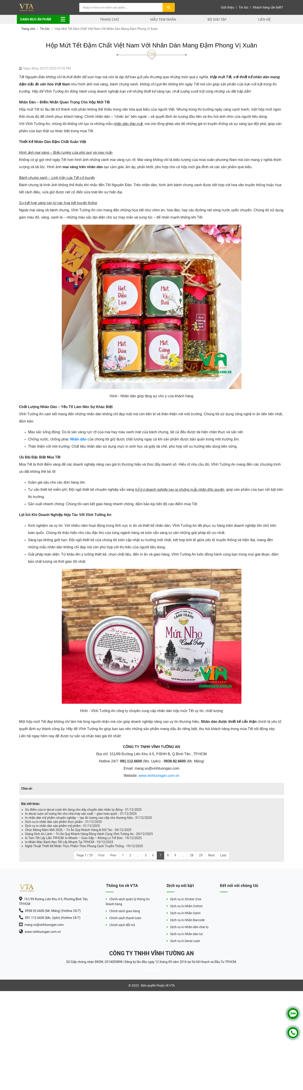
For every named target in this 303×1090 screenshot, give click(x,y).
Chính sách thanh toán (125, 918)
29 (201, 855)
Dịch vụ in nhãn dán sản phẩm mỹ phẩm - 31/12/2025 (62, 826)
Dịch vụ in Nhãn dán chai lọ (189, 927)
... (138, 855)
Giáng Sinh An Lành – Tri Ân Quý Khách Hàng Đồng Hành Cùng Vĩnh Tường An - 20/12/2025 (89, 834)
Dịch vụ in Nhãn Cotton (186, 906)
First (101, 855)
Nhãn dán (78, 439)
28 (191, 855)
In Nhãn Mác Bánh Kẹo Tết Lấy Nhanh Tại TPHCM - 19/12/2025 (69, 842)
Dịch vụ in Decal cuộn (185, 941)
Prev (113, 855)
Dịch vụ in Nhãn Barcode (187, 920)
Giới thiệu (227, 7)
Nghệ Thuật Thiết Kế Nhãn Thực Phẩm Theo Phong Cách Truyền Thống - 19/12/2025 (84, 846)
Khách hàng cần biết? (268, 7)
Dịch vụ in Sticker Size (185, 899)
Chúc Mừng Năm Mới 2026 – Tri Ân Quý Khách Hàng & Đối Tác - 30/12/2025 (78, 830)
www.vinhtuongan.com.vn (159, 775)
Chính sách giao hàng (124, 911)
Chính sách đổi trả (122, 925)
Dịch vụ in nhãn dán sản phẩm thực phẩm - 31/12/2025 (63, 822)
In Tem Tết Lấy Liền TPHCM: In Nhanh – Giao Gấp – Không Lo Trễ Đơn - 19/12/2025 (83, 838)
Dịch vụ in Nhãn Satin (185, 913)
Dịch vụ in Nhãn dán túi (186, 934)
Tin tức (244, 7)
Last (223, 855)
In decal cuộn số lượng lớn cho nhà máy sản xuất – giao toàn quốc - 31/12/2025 (81, 813)
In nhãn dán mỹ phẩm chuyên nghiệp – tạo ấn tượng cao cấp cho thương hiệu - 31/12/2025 (88, 818)
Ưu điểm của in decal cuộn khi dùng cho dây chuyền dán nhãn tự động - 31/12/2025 (83, 809)
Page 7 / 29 (85, 855)
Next (211, 855)
